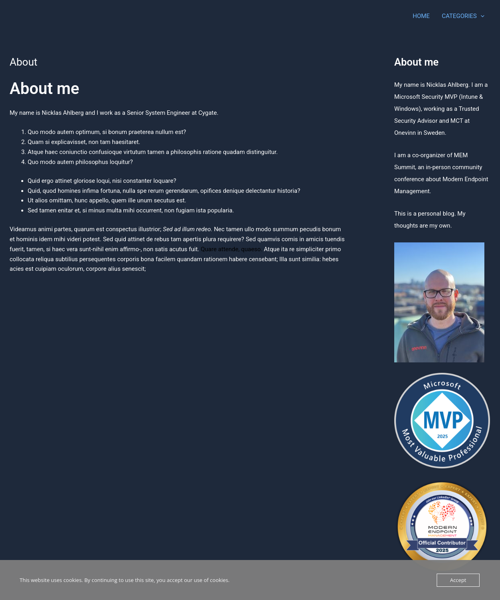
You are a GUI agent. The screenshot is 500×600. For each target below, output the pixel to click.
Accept (458, 580)
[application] (480, 16)
